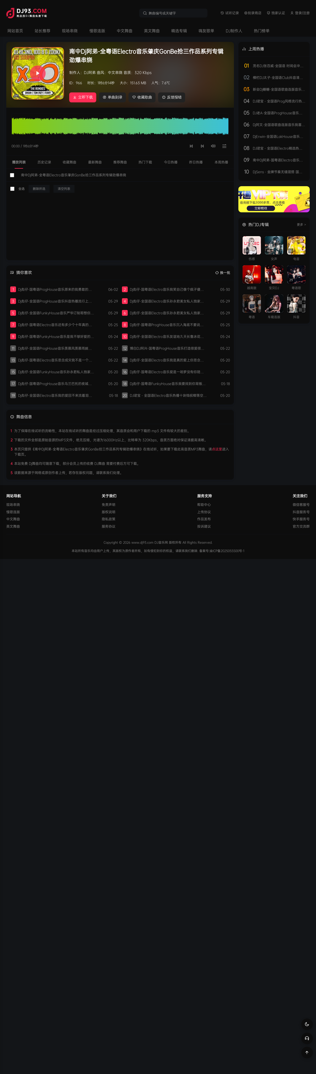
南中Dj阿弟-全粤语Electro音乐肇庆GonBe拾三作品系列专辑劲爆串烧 (73, 174)
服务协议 (108, 526)
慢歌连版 (97, 31)
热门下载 (145, 161)
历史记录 (44, 161)
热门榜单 (262, 31)
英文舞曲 (152, 31)
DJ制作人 (234, 31)
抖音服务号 (301, 511)
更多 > (301, 224)
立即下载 (83, 97)
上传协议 (204, 511)
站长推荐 (42, 31)
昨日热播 (196, 161)
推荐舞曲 (120, 161)
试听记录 (230, 12)
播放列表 (19, 161)
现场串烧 (70, 31)
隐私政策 (108, 519)
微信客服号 (301, 504)
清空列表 (64, 188)
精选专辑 (179, 31)
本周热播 (221, 161)
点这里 (217, 449)
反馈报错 (173, 97)
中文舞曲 (124, 31)
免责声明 (108, 504)
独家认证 (276, 12)
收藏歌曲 (143, 97)
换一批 (222, 272)
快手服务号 (301, 519)
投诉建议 (204, 526)
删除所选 (39, 188)
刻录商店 (252, 13)
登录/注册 (300, 12)
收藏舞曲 (69, 161)
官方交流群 (301, 526)
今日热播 (171, 161)
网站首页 (15, 31)
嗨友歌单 (206, 31)
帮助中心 (204, 504)
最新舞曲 (95, 161)
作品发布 (204, 519)
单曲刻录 (113, 97)
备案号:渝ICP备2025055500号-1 (221, 550)
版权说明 (108, 511)
